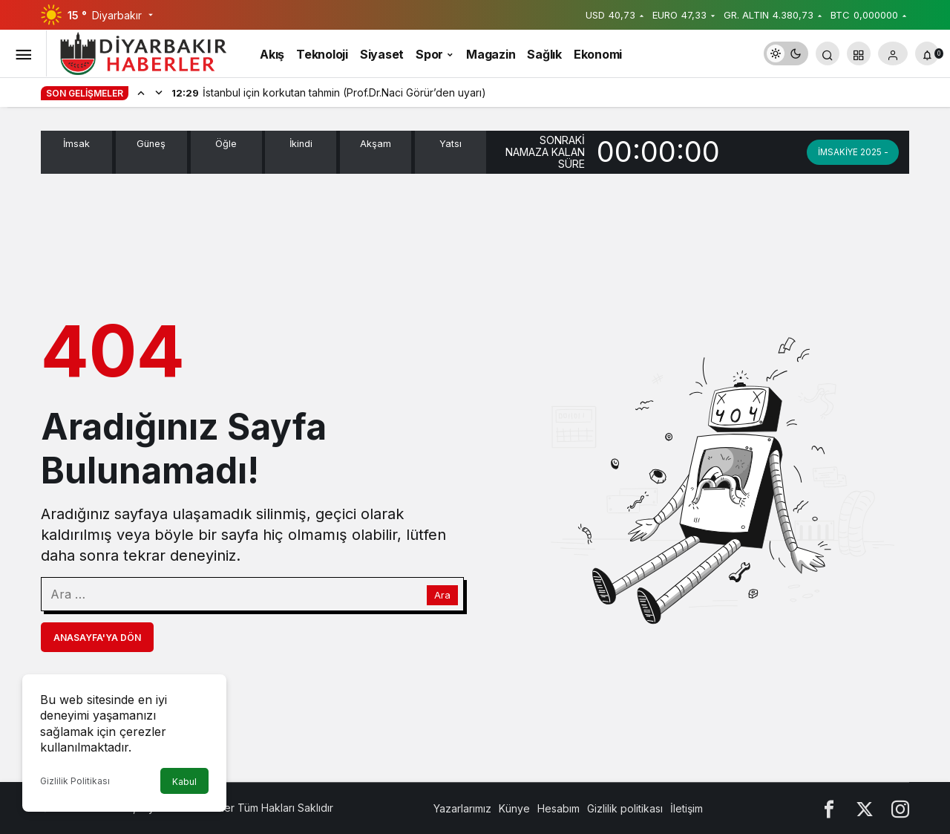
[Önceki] (141, 92)
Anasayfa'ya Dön (97, 637)
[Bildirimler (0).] (927, 53)
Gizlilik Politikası (75, 780)
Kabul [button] (184, 781)
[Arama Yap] (827, 53)
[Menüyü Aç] (23, 53)
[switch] (786, 53)
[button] (859, 53)
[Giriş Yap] (893, 53)
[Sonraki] (159, 92)
